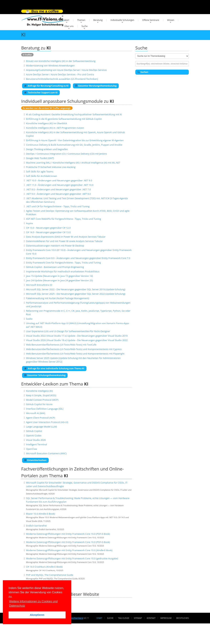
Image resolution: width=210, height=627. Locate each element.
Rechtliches (182, 618)
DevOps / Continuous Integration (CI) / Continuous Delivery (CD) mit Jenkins (66, 153)
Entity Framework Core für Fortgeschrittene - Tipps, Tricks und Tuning (63, 262)
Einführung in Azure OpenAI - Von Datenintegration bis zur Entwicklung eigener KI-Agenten (75, 140)
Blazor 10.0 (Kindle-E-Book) (40, 513)
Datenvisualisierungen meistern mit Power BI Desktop (55, 245)
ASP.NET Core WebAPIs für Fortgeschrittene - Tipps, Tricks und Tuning (63, 218)
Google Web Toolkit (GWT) (40, 158)
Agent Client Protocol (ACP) (40, 417)
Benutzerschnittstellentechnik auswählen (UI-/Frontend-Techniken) (62, 78)
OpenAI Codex (34, 435)
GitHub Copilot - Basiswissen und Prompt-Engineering (55, 267)
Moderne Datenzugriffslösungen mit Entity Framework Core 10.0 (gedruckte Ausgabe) (72, 558)
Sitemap (138, 618)
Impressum (165, 618)
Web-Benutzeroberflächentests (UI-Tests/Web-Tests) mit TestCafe (61, 344)
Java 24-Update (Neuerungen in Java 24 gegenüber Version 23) (59, 280)
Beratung (98, 20)
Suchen (142, 72)
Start (66, 20)
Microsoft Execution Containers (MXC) (46, 453)
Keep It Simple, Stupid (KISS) (41, 395)
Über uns (68, 26)
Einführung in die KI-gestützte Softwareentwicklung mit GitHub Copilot (64, 118)
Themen (81, 20)
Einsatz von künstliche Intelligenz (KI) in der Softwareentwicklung (61, 61)
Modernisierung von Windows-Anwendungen (50, 65)
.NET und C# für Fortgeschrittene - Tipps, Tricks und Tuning (57, 206)
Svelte (29, 318)
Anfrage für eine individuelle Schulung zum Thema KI (54, 368)
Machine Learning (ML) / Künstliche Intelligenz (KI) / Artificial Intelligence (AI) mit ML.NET (73, 162)
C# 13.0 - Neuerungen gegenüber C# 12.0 (48, 227)
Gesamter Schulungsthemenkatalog (44, 375)
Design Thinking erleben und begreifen (47, 149)
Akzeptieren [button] (37, 614)
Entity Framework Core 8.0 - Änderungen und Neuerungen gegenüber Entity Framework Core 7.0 (78, 258)
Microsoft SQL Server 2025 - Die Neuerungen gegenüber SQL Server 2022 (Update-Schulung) (75, 293)
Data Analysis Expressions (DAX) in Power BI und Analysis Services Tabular (66, 236)
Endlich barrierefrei (36, 525)
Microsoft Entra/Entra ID (39, 284)
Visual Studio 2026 (36, 440)
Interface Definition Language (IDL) (44, 408)
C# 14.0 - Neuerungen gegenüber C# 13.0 (48, 232)
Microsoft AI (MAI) (35, 413)
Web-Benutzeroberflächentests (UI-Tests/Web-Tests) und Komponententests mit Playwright (75, 353)
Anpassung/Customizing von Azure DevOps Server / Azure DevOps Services (66, 70)
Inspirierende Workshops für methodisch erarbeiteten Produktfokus (62, 271)
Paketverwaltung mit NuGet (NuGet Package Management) (57, 298)
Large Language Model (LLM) (41, 426)
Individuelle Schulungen (122, 20)
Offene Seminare (150, 20)
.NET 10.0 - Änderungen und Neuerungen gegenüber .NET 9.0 (59, 180)
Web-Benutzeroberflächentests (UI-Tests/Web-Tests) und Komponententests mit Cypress (74, 349)
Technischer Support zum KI (41, 92)
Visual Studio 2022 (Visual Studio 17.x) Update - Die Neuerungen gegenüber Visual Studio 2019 (77, 335)
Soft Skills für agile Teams (39, 171)
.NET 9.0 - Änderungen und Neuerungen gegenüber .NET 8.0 (58, 193)
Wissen (170, 20)
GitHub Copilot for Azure (39, 404)
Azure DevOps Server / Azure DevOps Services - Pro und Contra (60, 74)
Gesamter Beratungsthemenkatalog (95, 85)
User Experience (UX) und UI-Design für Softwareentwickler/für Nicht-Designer (68, 331)
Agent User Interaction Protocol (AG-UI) (47, 422)
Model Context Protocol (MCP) (42, 399)
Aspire (29, 223)
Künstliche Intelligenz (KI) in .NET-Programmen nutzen (55, 127)
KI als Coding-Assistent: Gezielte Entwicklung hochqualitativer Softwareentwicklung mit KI (74, 114)
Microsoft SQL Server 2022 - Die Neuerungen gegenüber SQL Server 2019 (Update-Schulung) (75, 289)
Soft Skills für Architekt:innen (41, 176)
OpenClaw (31, 448)
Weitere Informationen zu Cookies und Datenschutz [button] (33, 603)
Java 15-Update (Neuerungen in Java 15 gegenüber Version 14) (59, 276)
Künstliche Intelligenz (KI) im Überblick (46, 123)
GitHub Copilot (34, 431)
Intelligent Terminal (36, 444)
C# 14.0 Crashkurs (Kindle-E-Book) (44, 566)
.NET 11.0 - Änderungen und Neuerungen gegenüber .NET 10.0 (59, 185)
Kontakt (151, 618)
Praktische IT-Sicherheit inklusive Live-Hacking (50, 167)
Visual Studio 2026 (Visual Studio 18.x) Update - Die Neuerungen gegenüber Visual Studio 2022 (77, 340)
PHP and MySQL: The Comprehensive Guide (49, 574)
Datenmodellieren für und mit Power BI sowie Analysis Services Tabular (64, 241)
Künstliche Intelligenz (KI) (39, 390)
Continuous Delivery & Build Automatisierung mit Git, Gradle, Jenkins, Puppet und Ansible (74, 144)
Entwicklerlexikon (35, 460)
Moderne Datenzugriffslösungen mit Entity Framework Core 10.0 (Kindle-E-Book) (69, 550)
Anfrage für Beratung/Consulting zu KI (46, 85)
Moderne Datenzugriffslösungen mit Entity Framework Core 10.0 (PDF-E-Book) (68, 533)
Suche (84, 26)
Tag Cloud (123, 618)
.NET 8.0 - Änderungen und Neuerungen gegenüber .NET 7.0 (58, 189)
